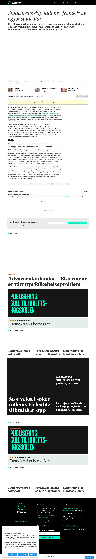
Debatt (62, 3)
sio (50, 184)
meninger (44, 184)
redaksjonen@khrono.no (70, 508)
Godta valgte (23, 554)
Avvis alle (32, 554)
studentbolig (56, 184)
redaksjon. (52, 515)
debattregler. (44, 517)
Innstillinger (89, 557)
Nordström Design (72, 526)
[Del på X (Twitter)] (80, 96)
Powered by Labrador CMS (48, 556)
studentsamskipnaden (22, 184)
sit (69, 184)
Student (69, 3)
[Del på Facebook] (77, 96)
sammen (64, 184)
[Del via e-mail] (86, 96)
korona (32, 184)
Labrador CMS (70, 529)
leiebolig (11, 184)
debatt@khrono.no (68, 510)
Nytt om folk (77, 3)
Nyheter (56, 3)
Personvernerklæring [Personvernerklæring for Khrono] (21, 521)
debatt (38, 184)
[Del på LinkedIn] (83, 96)
